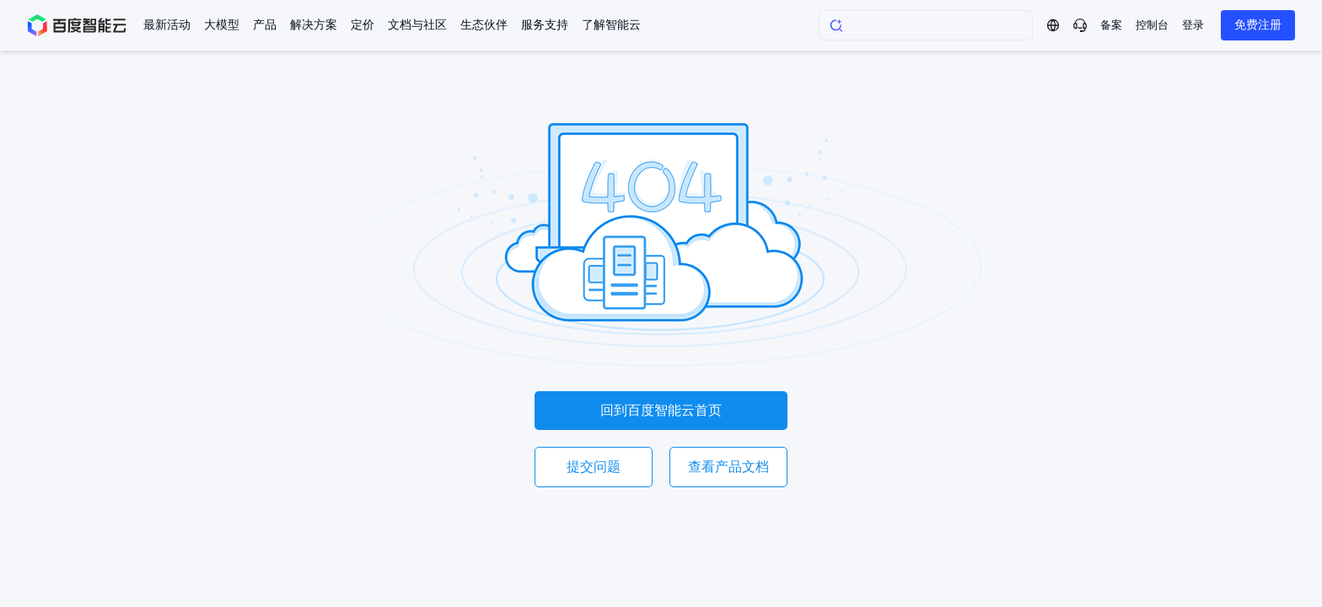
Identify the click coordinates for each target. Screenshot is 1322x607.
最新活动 (167, 25)
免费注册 (1258, 25)
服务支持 (544, 25)
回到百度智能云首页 (661, 410)
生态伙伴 (484, 25)
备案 (1111, 25)
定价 (362, 25)
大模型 (221, 25)
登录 (1193, 25)
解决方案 (313, 25)
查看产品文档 (728, 466)
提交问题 (594, 466)
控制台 (1152, 25)
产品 (265, 25)
